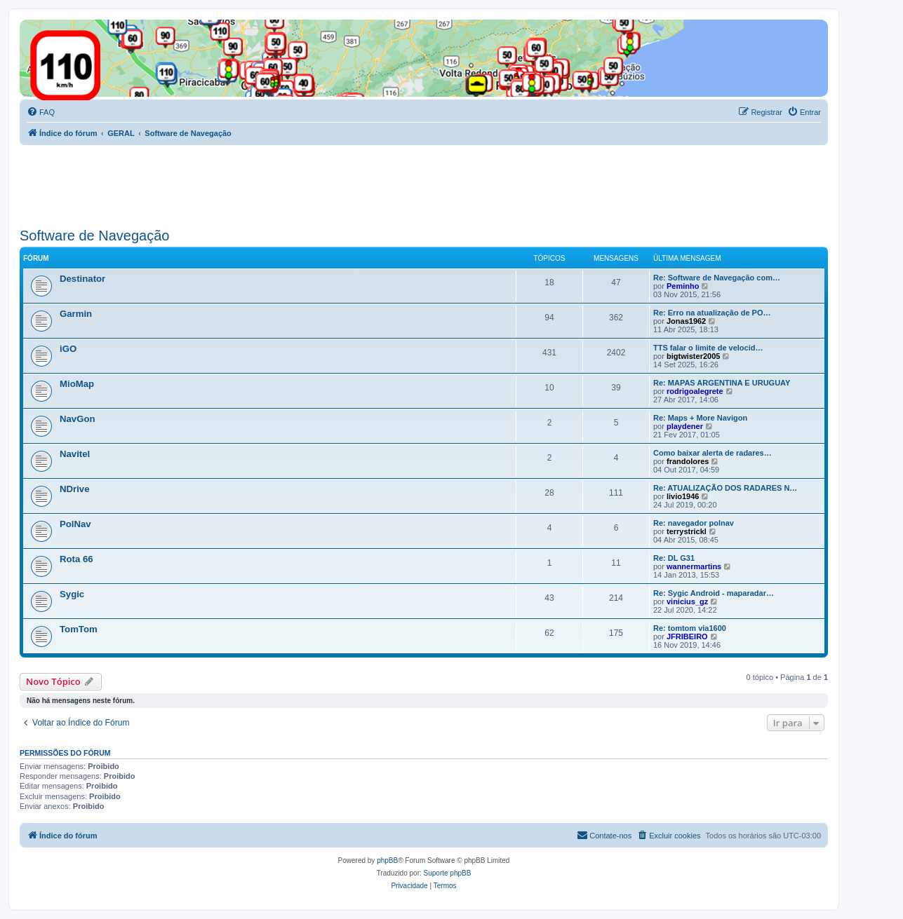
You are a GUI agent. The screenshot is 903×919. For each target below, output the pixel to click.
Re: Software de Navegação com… (716, 277)
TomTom (79, 629)
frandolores (688, 461)
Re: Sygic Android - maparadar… (713, 593)
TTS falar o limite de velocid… (708, 347)
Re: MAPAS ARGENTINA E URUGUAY (721, 383)
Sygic (72, 594)
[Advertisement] (275, 183)
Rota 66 (76, 559)
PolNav (75, 524)
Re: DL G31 (674, 558)
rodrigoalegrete (695, 391)
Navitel (75, 454)
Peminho (683, 286)
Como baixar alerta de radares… (712, 453)
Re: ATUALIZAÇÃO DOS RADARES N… (725, 488)
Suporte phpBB (447, 873)
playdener (685, 426)
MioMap (77, 384)
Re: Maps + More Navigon (700, 418)
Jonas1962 (686, 321)
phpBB (387, 860)
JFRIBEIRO (687, 636)
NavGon (77, 419)
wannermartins (694, 566)
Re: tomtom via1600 (689, 628)
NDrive (75, 489)
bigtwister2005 (693, 356)
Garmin (76, 313)
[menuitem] (41, 112)
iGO (68, 348)
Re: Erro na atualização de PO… (712, 312)
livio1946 (683, 496)
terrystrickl (687, 531)
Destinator (82, 278)
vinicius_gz (687, 601)
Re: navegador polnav (693, 523)
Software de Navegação (94, 235)
